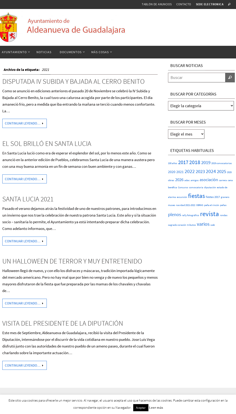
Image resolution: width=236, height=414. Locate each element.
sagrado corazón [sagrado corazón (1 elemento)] (177, 224)
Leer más (156, 407)
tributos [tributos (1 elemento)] (191, 224)
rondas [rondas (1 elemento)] (223, 215)
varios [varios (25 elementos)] (203, 224)
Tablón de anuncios (157, 4)
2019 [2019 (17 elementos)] (205, 162)
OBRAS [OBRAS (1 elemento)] (199, 205)
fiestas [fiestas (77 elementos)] (196, 196)
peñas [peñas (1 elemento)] (223, 205)
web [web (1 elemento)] (212, 224)
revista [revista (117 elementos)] (209, 213)
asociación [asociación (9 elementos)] (209, 179)
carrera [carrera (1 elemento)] (223, 180)
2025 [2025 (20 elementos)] (221, 171)
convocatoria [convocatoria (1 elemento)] (196, 187)
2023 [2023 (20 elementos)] (200, 171)
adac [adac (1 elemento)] (187, 180)
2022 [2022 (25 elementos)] (190, 171)
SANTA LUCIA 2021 (27, 198)
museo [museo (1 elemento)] (171, 205)
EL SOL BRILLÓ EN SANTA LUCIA (46, 143)
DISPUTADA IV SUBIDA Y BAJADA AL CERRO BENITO (73, 81)
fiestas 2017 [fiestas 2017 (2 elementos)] (213, 197)
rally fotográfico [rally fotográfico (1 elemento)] (190, 215)
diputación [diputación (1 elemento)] (210, 187)
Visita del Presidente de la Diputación (62, 323)
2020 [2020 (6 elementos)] (171, 171)
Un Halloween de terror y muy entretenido (72, 261)
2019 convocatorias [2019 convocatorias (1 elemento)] (221, 163)
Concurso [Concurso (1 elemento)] (183, 187)
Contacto (183, 4)
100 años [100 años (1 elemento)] (172, 163)
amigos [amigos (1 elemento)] (195, 180)
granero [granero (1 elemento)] (225, 197)
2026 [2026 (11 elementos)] (179, 179)
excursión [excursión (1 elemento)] (182, 197)
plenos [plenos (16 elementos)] (174, 214)
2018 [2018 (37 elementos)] (194, 162)
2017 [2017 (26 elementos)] (183, 162)
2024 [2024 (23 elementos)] (211, 171)
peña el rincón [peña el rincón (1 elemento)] (211, 205)
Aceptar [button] (141, 408)
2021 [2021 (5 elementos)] (180, 172)
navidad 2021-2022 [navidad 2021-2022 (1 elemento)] (185, 205)
